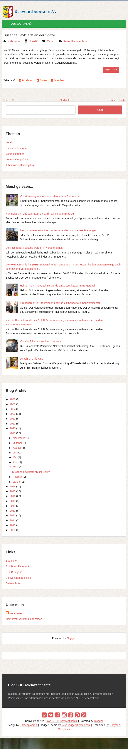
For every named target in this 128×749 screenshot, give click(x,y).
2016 (13, 496)
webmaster (15, 613)
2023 (13, 413)
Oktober (17, 442)
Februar (17, 476)
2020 (13, 428)
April (15, 462)
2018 (13, 486)
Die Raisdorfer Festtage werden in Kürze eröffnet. (34, 247)
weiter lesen (111, 69)
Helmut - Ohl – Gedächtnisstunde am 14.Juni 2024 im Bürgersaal (57, 285)
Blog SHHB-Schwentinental (62, 720)
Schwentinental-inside (18, 577)
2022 (13, 418)
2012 (13, 515)
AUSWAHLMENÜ (21, 23)
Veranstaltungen (15, 153)
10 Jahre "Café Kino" (32, 358)
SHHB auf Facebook (17, 566)
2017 (13, 491)
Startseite (11, 560)
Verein (51, 41)
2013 (13, 510)
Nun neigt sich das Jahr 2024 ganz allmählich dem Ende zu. (40, 213)
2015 (13, 501)
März (15, 467)
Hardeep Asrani (29, 725)
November (19, 437)
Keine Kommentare (75, 41)
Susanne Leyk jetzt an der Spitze (31, 35)
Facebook (26, 80)
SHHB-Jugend (14, 572)
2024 (13, 409)
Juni (15, 452)
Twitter (42, 80)
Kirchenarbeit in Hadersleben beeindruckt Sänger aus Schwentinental (60, 302)
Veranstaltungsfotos (17, 159)
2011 (13, 520)
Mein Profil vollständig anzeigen (24, 618)
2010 (13, 525)
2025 (13, 404)
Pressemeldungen (16, 148)
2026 (13, 399)
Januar (17, 481)
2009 (13, 530)
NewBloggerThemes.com (75, 725)
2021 (13, 423)
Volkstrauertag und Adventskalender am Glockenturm (50, 196)
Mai (15, 457)
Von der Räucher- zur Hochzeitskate (41, 341)
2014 (13, 505)
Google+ (57, 80)
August (17, 447)
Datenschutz (13, 583)
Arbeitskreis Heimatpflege (20, 165)
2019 (13, 433)
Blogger (70, 638)
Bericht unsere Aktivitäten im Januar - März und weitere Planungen (58, 230)
